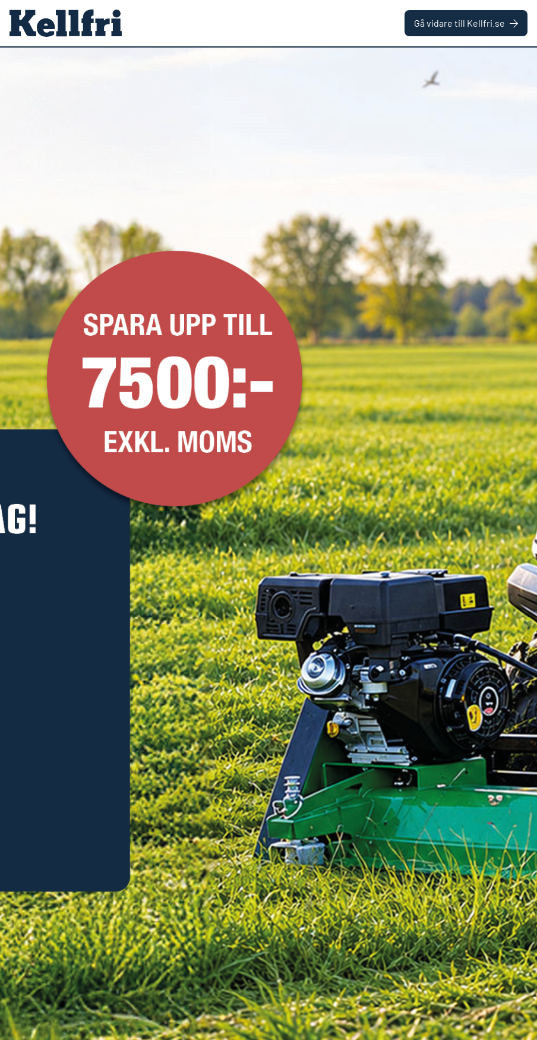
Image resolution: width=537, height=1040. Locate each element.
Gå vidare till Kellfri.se (466, 23)
